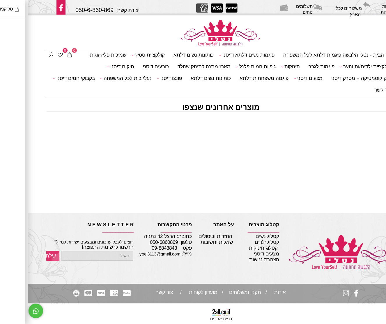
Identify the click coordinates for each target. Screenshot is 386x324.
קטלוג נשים (238, 236)
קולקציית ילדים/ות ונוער (337, 67)
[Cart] (42, 55)
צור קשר (354, 90)
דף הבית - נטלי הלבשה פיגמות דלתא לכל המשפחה (309, 55)
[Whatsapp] (8, 311)
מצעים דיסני (280, 78)
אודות (250, 292)
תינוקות (262, 67)
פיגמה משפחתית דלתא (236, 78)
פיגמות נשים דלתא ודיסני (219, 55)
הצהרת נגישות (226, 259)
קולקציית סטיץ (120, 55)
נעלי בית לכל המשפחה (98, 78)
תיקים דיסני (92, 67)
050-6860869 (136, 242)
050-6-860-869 (66, 10)
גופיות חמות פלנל (228, 67)
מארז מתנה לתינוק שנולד (176, 66)
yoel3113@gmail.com (132, 253)
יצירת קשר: (128, 8)
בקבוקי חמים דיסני (46, 78)
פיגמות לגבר (294, 66)
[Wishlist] (32, 55)
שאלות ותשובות (189, 242)
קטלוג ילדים (238, 242)
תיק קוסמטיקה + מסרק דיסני (333, 78)
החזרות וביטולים (187, 236)
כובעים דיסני (128, 66)
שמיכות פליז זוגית (80, 55)
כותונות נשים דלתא (166, 55)
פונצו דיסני (141, 78)
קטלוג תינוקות (235, 248)
